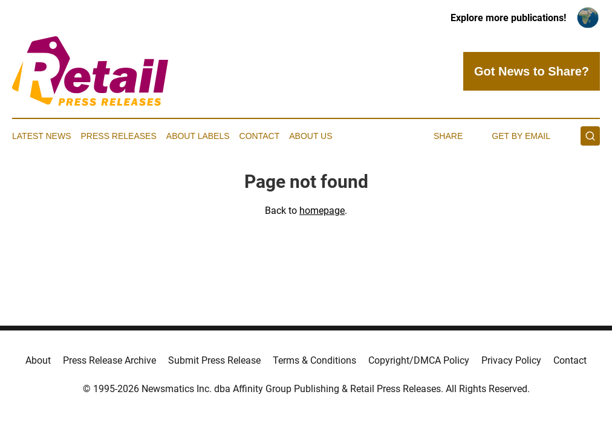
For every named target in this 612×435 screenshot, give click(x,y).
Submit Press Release (214, 360)
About (38, 360)
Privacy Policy (511, 360)
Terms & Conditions (314, 360)
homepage (322, 210)
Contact (259, 136)
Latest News (41, 136)
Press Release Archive (109, 360)
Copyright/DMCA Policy (418, 360)
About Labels (198, 136)
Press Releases (119, 136)
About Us (310, 136)
